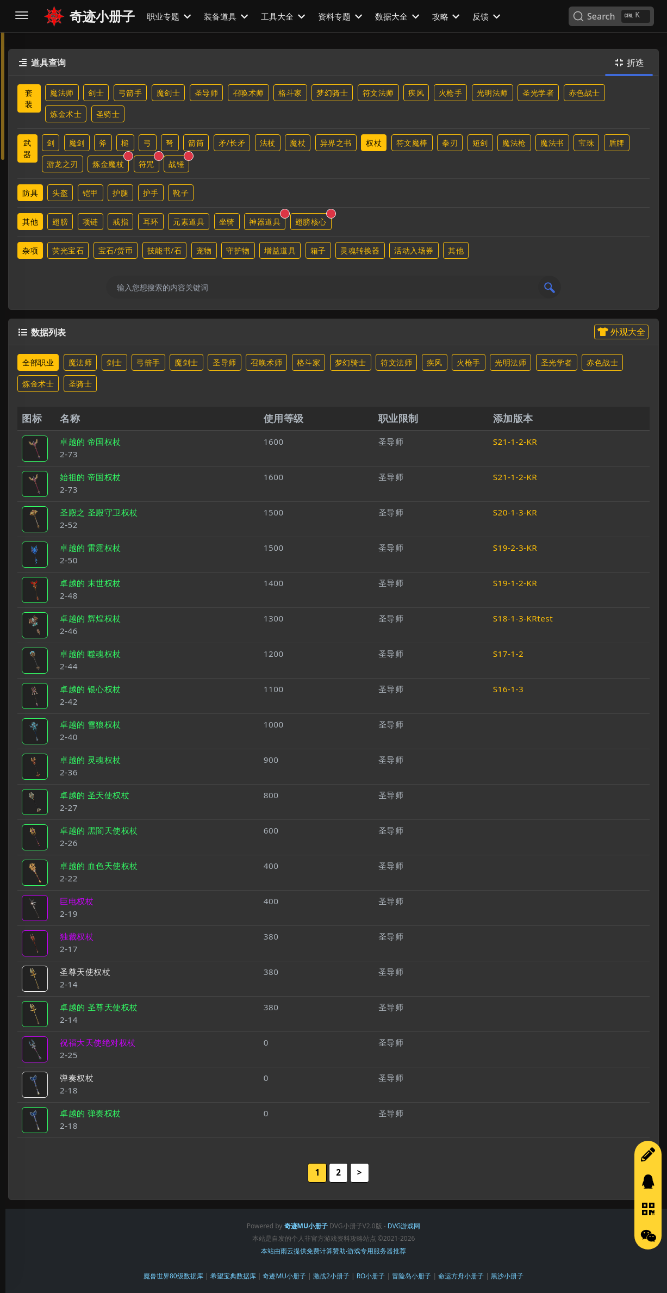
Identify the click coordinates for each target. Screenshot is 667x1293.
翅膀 (60, 221)
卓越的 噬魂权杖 (90, 653)
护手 (151, 193)
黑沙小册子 (507, 1275)
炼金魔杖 (110, 162)
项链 (90, 221)
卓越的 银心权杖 (90, 688)
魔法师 (62, 93)
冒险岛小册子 (411, 1275)
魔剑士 (168, 93)
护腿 (120, 193)
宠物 (204, 250)
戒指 (120, 221)
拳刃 (450, 143)
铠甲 (90, 193)
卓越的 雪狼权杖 (90, 724)
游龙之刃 (62, 164)
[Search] (611, 16)
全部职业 (38, 362)
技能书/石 (164, 250)
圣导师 (207, 93)
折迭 (629, 63)
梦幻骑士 (332, 93)
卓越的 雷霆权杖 (90, 547)
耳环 (151, 221)
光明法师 (492, 93)
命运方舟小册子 (461, 1275)
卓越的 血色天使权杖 (99, 865)
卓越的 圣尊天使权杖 (99, 1007)
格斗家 (290, 93)
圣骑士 (108, 114)
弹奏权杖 (76, 1077)
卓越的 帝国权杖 (90, 441)
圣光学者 (538, 93)
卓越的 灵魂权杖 (90, 759)
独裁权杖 (76, 936)
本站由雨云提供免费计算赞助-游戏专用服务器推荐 (334, 1250)
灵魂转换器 (360, 250)
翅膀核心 (313, 220)
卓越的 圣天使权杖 (94, 795)
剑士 (96, 93)
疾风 (416, 93)
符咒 (149, 162)
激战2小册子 (331, 1275)
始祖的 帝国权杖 (90, 476)
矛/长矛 (232, 143)
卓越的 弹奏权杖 (90, 1113)
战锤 (179, 162)
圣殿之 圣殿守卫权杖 (99, 512)
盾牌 (617, 143)
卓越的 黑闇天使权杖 (99, 830)
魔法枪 (514, 143)
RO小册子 (371, 1275)
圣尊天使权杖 (85, 971)
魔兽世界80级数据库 (173, 1275)
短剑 (480, 143)
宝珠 (586, 143)
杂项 (30, 250)
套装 (29, 98)
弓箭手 (130, 93)
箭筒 (196, 143)
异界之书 (336, 143)
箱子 (318, 250)
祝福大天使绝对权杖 (98, 1042)
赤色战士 (584, 93)
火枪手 (451, 93)
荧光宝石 (68, 250)
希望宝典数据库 (233, 1275)
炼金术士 (66, 114)
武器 (27, 148)
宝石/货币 (115, 250)
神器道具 (267, 220)
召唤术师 (248, 93)
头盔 (60, 193)
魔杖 (298, 143)
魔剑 (77, 143)
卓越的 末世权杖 (90, 582)
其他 (30, 221)
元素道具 (188, 221)
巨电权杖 (76, 901)
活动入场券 (414, 250)
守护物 (238, 250)
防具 (30, 193)
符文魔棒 (412, 143)
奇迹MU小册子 (284, 1275)
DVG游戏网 (404, 1225)
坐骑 (227, 221)
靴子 (181, 193)
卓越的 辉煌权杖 (90, 618)
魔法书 (552, 143)
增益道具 (280, 250)
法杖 (268, 143)
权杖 (374, 143)
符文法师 (378, 93)
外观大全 (621, 332)
